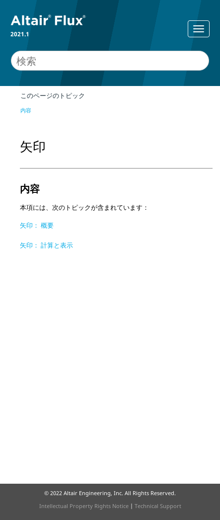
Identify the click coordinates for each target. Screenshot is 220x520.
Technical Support (158, 506)
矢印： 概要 (37, 225)
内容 (25, 110)
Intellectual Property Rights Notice (84, 506)
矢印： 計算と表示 (46, 245)
